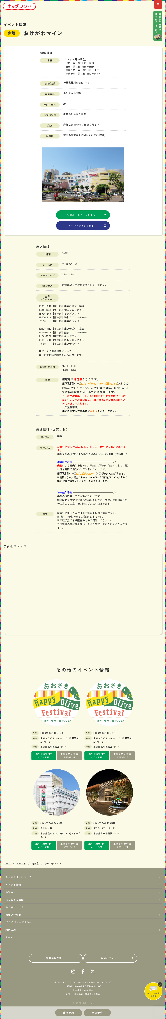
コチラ (93, 411)
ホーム (9, 937)
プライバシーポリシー (18, 922)
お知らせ (10, 892)
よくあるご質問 (14, 899)
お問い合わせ (13, 915)
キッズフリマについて (18, 877)
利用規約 (10, 930)
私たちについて (14, 907)
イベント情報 (13, 884)
